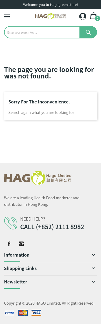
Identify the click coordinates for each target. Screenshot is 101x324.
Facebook (9, 244)
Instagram (21, 244)
